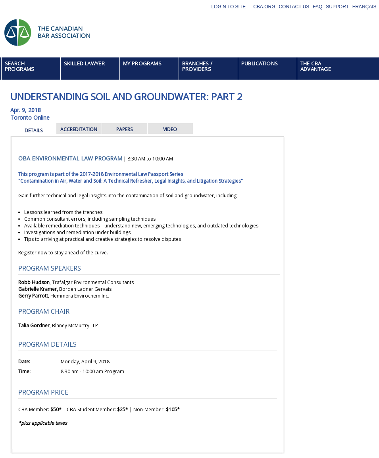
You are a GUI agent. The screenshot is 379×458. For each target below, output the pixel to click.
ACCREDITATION (78, 129)
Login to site (228, 7)
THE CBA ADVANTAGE (315, 66)
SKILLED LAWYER (84, 63)
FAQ (317, 7)
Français (364, 7)
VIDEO (170, 129)
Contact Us (294, 7)
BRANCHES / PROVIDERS (197, 66)
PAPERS (124, 129)
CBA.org (264, 7)
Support (337, 7)
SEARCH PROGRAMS (20, 66)
